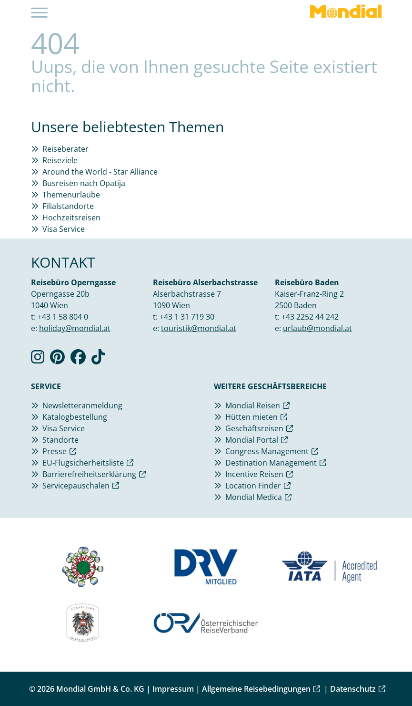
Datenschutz (353, 689)
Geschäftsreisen (254, 428)
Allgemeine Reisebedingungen (256, 689)
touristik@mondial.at (198, 328)
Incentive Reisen (254, 474)
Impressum (173, 689)
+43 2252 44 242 (310, 316)
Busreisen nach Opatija (83, 183)
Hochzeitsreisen (71, 217)
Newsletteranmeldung (82, 405)
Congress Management (267, 451)
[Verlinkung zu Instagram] (37, 359)
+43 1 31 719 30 (187, 316)
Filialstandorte (68, 206)
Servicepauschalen (76, 485)
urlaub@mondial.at (317, 328)
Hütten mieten (251, 417)
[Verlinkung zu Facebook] (78, 359)
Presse (54, 451)
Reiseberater (65, 149)
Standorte (60, 440)
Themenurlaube (71, 194)
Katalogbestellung (74, 417)
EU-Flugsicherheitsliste (83, 462)
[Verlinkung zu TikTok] (98, 359)
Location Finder (253, 485)
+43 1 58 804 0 (63, 316)
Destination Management (271, 462)
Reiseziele (60, 160)
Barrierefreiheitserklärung (89, 474)
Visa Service (63, 229)
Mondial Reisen (252, 405)
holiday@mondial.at (75, 328)
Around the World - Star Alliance (100, 171)
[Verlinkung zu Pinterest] (57, 359)
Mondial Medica (253, 497)
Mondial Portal (251, 440)
